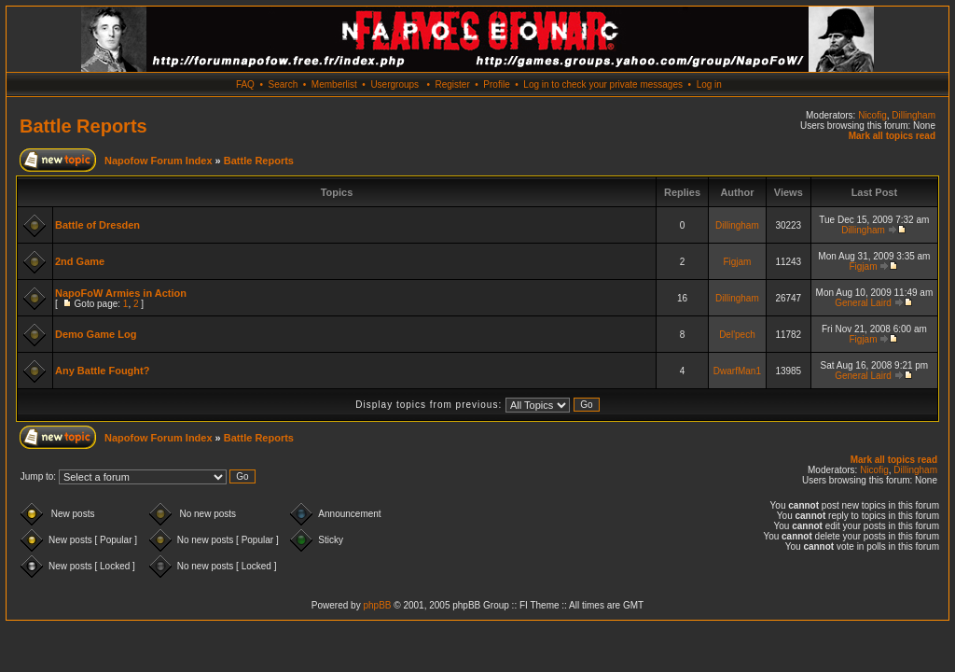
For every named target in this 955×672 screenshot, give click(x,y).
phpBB (377, 605)
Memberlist (334, 84)
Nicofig (872, 115)
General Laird (863, 303)
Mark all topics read (892, 136)
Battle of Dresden (97, 225)
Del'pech (737, 334)
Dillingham (913, 115)
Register (452, 84)
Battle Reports (83, 126)
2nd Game (79, 261)
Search (283, 84)
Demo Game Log (95, 334)
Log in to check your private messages (603, 84)
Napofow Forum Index (158, 160)
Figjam (737, 262)
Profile (496, 84)
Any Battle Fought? (102, 370)
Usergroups (394, 84)
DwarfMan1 (737, 371)
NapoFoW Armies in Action (121, 293)
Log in (709, 84)
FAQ (245, 84)
